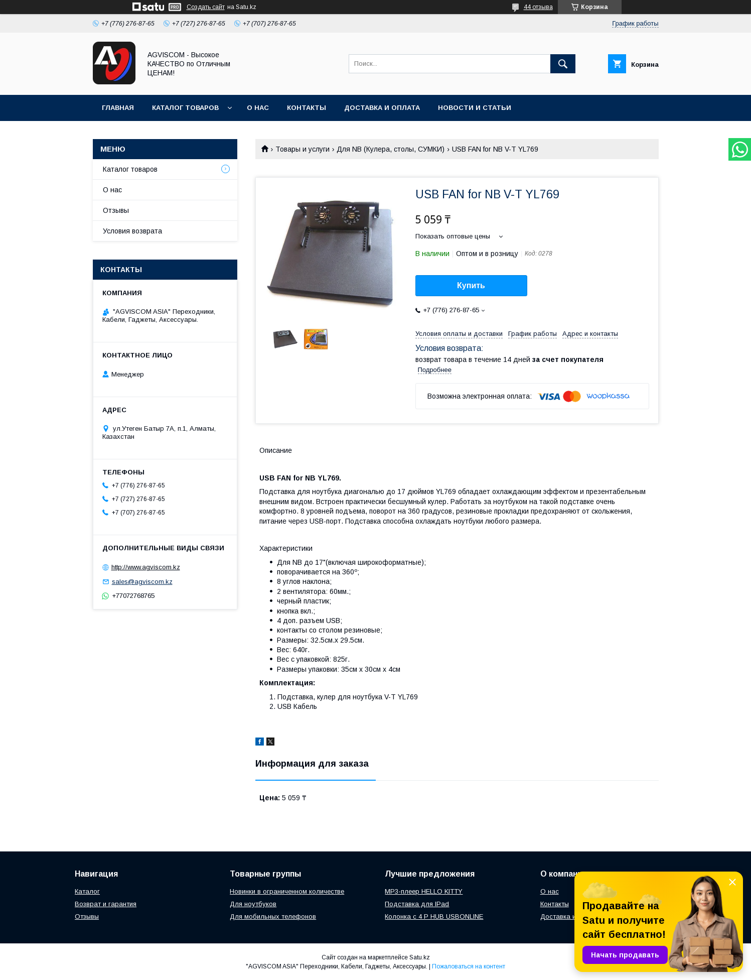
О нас (258, 107)
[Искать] (562, 63)
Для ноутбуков (253, 904)
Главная (118, 107)
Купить (471, 285)
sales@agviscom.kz (142, 581)
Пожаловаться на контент (468, 966)
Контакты (306, 107)
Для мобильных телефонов (273, 916)
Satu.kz (419, 957)
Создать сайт (206, 7)
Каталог (87, 891)
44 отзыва (538, 7)
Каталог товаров (185, 107)
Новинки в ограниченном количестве (287, 891)
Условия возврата (132, 231)
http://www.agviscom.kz (145, 567)
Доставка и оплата (382, 107)
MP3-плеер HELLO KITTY (424, 891)
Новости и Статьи (474, 107)
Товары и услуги (302, 149)
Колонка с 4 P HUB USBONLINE (434, 916)
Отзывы (116, 210)
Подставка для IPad (417, 904)
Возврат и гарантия (105, 904)
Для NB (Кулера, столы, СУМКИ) (390, 149)
